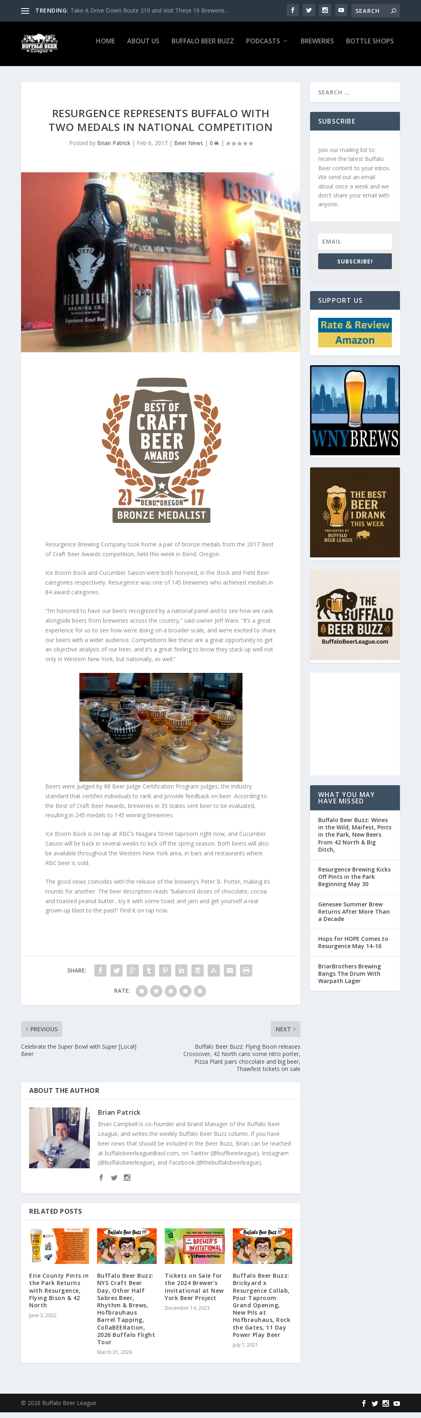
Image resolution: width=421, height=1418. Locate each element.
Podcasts (263, 47)
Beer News (188, 148)
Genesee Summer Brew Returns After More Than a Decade (354, 917)
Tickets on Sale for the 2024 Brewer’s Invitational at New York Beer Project (194, 1292)
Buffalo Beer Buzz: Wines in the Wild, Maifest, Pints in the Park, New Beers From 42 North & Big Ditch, (354, 840)
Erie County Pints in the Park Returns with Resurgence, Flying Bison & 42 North (59, 1296)
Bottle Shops (370, 47)
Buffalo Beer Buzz (203, 47)
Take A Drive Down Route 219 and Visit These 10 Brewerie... (149, 10)
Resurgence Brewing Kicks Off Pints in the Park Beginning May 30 (354, 882)
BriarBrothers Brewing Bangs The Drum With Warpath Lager (349, 979)
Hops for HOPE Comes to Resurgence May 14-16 (353, 947)
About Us (143, 47)
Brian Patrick (113, 148)
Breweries (317, 47)
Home (105, 47)
